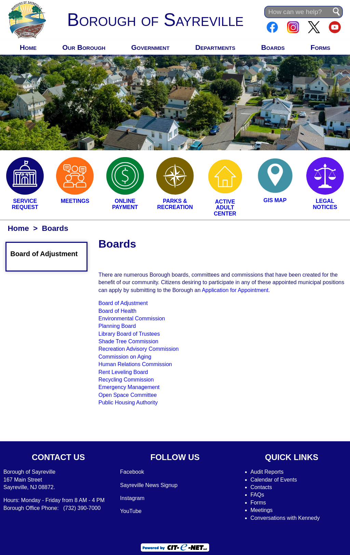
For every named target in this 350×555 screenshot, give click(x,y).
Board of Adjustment (48, 254)
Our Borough (83, 47)
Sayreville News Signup (148, 485)
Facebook (132, 472)
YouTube (131, 511)
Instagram (132, 498)
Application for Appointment (235, 290)
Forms (321, 47)
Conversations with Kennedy (285, 518)
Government (150, 47)
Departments (215, 47)
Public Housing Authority (128, 402)
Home (28, 47)
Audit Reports (267, 472)
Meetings (262, 510)
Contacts (261, 487)
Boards (273, 47)
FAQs (257, 495)
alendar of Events (275, 480)
